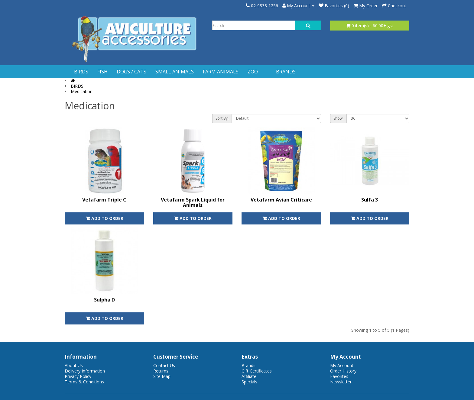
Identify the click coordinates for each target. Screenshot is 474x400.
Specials (249, 382)
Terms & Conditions (84, 382)
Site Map (161, 376)
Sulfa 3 (369, 199)
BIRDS (81, 71)
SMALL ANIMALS (174, 71)
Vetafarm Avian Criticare (281, 199)
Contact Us (164, 365)
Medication (82, 91)
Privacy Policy (78, 376)
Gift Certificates (257, 371)
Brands (248, 365)
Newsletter (341, 382)
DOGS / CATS (131, 71)
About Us (74, 365)
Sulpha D (104, 299)
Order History (343, 371)
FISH (102, 71)
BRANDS (286, 71)
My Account (341, 365)
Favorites (339, 376)
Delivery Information (85, 371)
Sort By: (222, 118)
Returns (160, 371)
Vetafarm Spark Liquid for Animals (193, 202)
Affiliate (249, 376)
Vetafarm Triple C (104, 199)
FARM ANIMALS (221, 71)
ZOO (253, 71)
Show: (338, 118)
